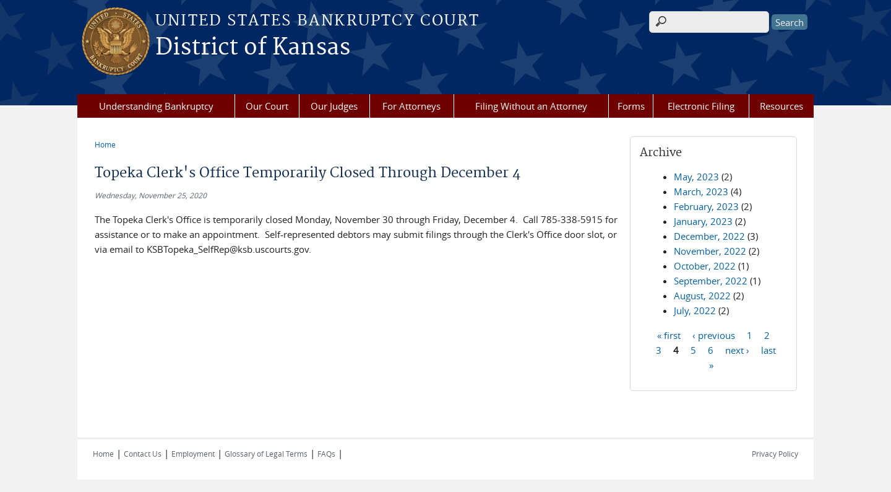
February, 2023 (706, 206)
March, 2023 (701, 191)
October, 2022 (705, 266)
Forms (631, 106)
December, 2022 (709, 236)
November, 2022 (710, 251)
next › (737, 349)
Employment (193, 454)
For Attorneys (411, 106)
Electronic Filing (701, 106)
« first (669, 334)
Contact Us (142, 454)
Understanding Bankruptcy (156, 106)
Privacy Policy (775, 454)
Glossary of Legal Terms (266, 454)
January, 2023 (703, 221)
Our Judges (334, 106)
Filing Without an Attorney (531, 106)
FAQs (326, 454)
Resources (781, 106)
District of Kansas (252, 47)
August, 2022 (702, 295)
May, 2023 (696, 176)
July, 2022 (695, 310)
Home (105, 144)
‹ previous (713, 334)
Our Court (267, 106)
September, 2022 (710, 281)
